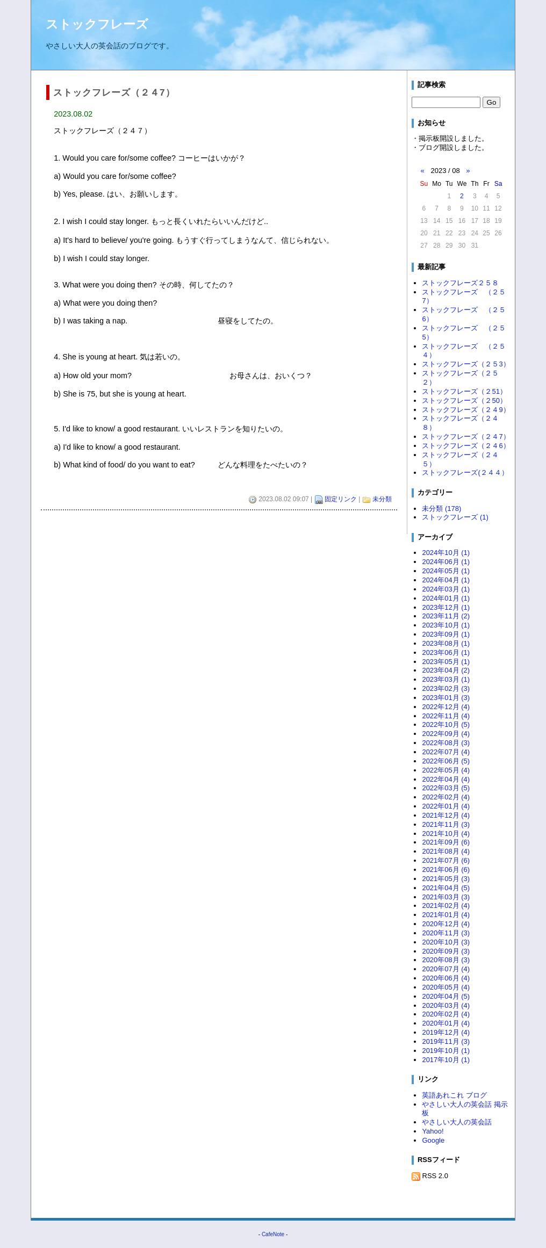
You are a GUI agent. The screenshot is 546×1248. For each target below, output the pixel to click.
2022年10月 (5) (446, 724)
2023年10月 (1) (446, 625)
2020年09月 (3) (446, 951)
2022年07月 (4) (446, 752)
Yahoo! (432, 1131)
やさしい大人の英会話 (457, 1122)
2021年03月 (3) (446, 897)
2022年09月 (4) (446, 734)
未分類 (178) (441, 508)
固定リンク (341, 499)
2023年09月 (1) (446, 634)
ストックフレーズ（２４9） (465, 410)
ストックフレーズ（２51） (464, 391)
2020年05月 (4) (446, 987)
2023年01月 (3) (446, 698)
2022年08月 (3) (446, 743)
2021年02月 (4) (446, 905)
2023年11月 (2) (446, 616)
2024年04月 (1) (446, 580)
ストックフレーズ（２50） (464, 400)
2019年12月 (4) (446, 1032)
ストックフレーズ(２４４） (465, 472)
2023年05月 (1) (446, 662)
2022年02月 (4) (446, 797)
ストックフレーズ (97, 24)
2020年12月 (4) (446, 924)
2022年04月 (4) (446, 779)
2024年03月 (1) (446, 589)
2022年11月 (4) (446, 716)
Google (433, 1140)
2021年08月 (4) (446, 851)
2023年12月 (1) (446, 607)
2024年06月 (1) (446, 562)
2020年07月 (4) (446, 969)
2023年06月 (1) (446, 652)
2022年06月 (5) (446, 761)
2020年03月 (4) (446, 1005)
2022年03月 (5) (446, 788)
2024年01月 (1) (446, 598)
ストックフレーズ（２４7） (465, 436)
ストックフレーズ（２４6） (465, 446)
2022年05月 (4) (446, 770)
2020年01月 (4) (446, 1023)
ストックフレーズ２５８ (460, 283)
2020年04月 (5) (446, 996)
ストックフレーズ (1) (455, 517)
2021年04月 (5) (446, 888)
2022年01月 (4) (446, 806)
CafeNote (273, 1234)
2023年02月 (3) (446, 688)
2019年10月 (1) (446, 1051)
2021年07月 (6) (446, 860)
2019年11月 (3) (446, 1041)
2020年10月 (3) (446, 942)
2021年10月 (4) (446, 833)
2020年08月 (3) (446, 960)
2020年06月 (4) (446, 978)
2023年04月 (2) (446, 670)
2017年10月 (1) (446, 1060)
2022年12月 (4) (446, 707)
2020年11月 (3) (446, 933)
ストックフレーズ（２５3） (465, 364)
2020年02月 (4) (446, 1014)
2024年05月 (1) (446, 571)
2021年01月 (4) (446, 915)
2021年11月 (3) (446, 824)
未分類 (382, 499)
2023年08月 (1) (446, 643)
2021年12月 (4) (446, 815)
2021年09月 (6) (446, 842)
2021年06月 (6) (446, 869)
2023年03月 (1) (446, 679)
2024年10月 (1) (446, 553)
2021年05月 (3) (446, 879)
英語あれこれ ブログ (454, 1095)
